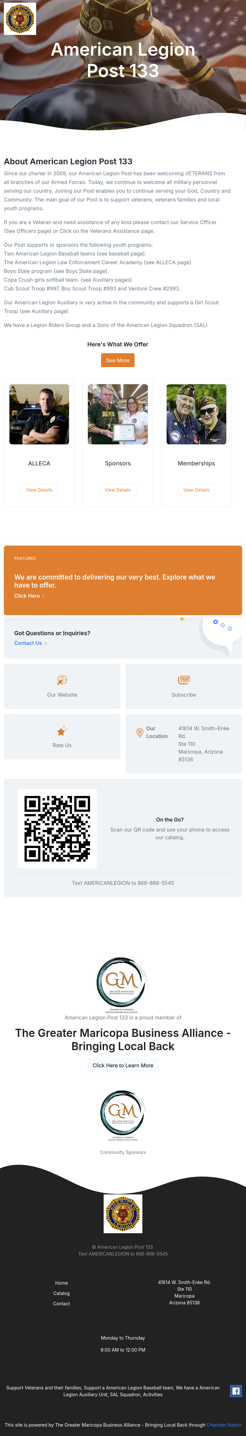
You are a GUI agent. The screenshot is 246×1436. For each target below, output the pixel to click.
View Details (39, 490)
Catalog (61, 1293)
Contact (61, 1303)
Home (61, 1283)
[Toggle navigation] (236, 19)
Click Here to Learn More (123, 1065)
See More (118, 360)
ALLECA (39, 463)
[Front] (21, 19)
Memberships (196, 463)
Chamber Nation (224, 1425)
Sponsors (118, 463)
